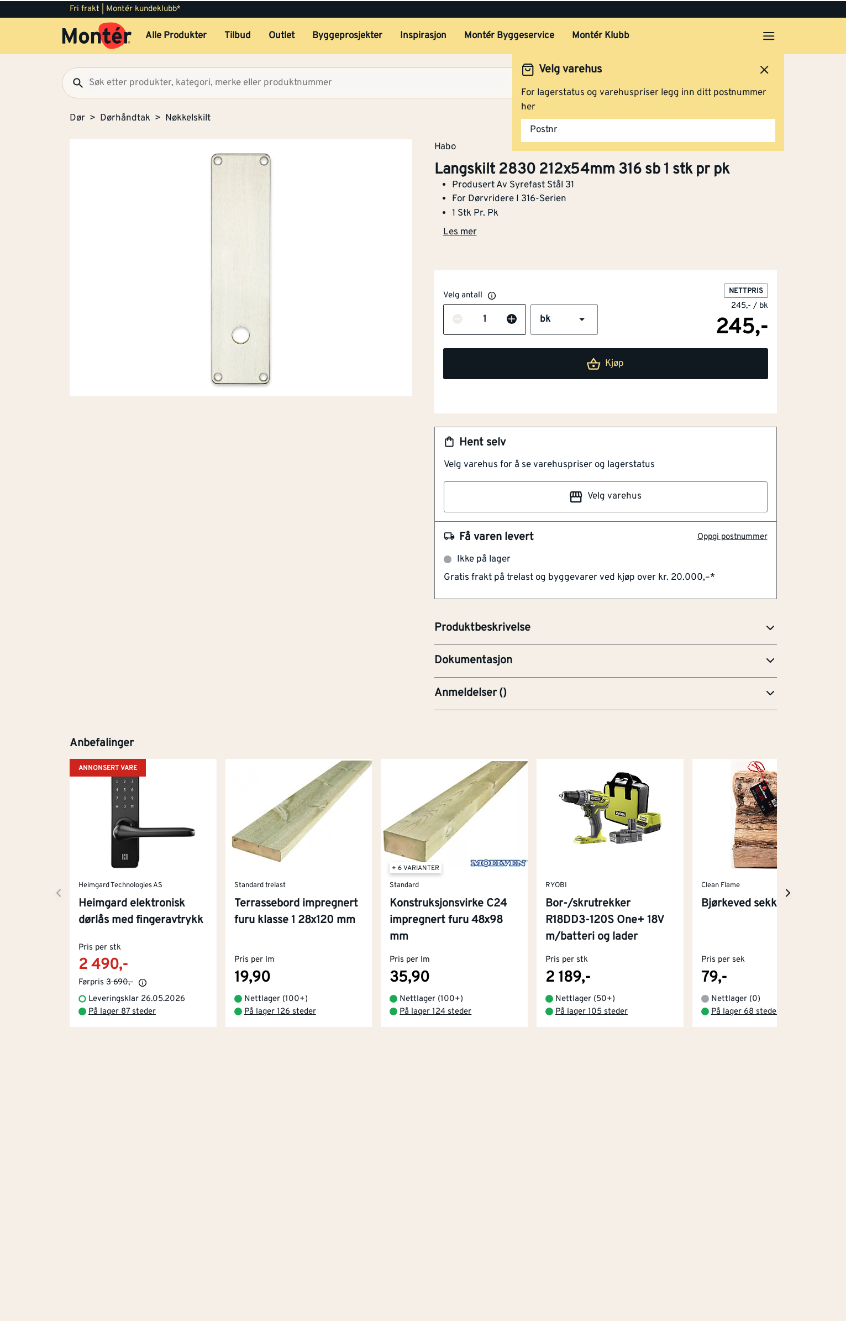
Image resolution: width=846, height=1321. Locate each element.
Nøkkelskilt (188, 117)
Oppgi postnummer (732, 536)
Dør (77, 117)
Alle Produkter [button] (176, 35)
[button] (564, 318)
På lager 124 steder (435, 1010)
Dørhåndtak (125, 117)
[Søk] (73, 81)
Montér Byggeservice (509, 35)
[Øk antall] (511, 319)
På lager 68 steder (745, 1010)
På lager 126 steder (280, 1010)
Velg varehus (605, 495)
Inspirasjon (423, 35)
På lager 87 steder (122, 1010)
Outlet (282, 35)
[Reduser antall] (457, 319)
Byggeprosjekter (347, 35)
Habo (445, 145)
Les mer (460, 231)
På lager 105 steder (591, 1010)
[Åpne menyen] (768, 35)
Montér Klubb (600, 35)
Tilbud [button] (237, 35)
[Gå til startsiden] (97, 35)
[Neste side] (58, 892)
